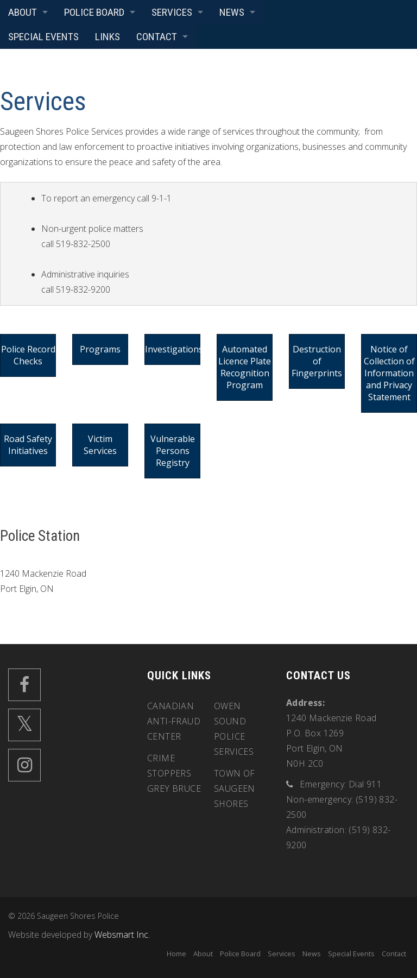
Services (171, 12)
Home (176, 953)
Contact (156, 36)
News (231, 12)
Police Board (94, 12)
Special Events (43, 36)
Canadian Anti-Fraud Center (173, 721)
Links (107, 36)
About (22, 12)
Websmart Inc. (122, 935)
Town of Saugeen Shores (234, 788)
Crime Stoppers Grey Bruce (174, 773)
